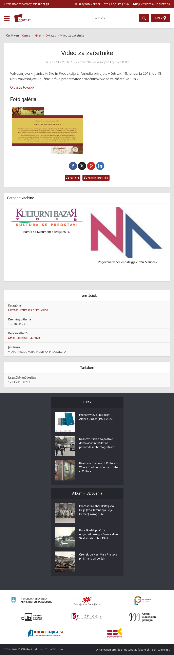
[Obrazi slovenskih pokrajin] (142, 617)
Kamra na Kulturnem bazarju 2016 (46, 232)
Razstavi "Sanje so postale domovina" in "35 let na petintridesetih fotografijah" (96, 443)
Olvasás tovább (22, 87)
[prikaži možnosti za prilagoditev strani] (87, 4)
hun (126, 4)
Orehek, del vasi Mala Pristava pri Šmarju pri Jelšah (98, 556)
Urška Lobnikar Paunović (24, 338)
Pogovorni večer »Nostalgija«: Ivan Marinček (127, 262)
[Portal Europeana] (142, 601)
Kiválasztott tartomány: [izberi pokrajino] (26, 4)
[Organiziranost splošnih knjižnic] (86, 601)
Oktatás (13, 310)
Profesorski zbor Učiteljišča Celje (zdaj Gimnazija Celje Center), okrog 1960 (96, 510)
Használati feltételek (137, 649)
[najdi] (144, 18)
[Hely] (160, 18)
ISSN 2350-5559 (161, 649)
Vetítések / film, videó (34, 310)
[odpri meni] (6, 18)
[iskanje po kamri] (116, 18)
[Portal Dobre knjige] (45, 633)
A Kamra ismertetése (109, 649)
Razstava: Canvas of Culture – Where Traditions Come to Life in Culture (98, 467)
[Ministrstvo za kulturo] (32, 600)
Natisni (72, 178)
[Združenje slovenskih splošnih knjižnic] (87, 617)
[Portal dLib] (32, 617)
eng (113, 4)
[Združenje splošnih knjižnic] (114, 633)
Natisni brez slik (96, 178)
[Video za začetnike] (47, 130)
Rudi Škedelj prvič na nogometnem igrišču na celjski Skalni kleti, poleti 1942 (98, 534)
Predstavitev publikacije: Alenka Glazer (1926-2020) (96, 417)
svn (106, 4)
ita (119, 4)
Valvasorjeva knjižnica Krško (111, 62)
